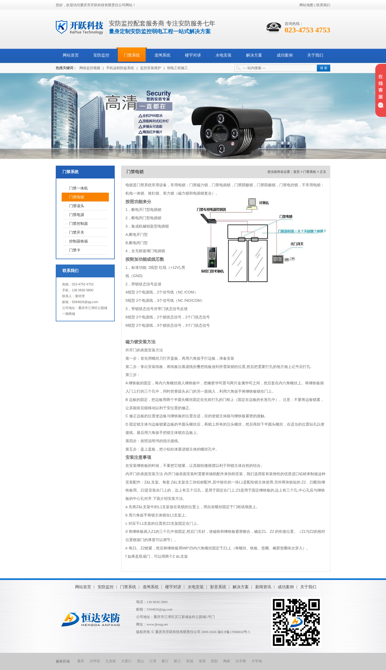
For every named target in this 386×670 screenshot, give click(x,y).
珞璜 (202, 661)
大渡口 (126, 661)
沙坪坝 (95, 661)
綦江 (165, 661)
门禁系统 (132, 55)
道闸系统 (162, 55)
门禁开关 (76, 232)
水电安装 (224, 55)
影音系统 (218, 587)
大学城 (256, 661)
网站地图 (306, 5)
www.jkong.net (157, 624)
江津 (152, 661)
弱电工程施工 (177, 68)
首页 (296, 172)
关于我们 (315, 55)
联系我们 (323, 5)
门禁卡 (74, 250)
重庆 (80, 661)
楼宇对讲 (193, 55)
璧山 (140, 661)
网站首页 (71, 55)
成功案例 (285, 55)
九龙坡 (110, 661)
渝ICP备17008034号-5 (233, 632)
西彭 (214, 661)
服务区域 (63, 661)
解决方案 (254, 55)
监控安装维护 (150, 68)
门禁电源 (76, 215)
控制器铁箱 (78, 241)
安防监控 (101, 55)
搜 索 (323, 68)
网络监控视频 (89, 68)
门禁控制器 (78, 224)
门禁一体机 (78, 188)
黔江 (177, 661)
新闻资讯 (263, 587)
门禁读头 (76, 206)
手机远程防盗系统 (120, 68)
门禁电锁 (76, 197)
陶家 (226, 661)
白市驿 (241, 661)
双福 (189, 661)
